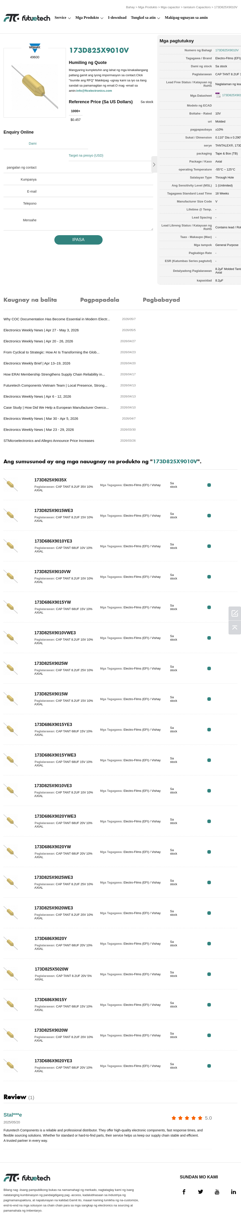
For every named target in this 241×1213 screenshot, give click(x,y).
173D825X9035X (46, 443)
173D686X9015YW (48, 565)
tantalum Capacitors (197, 5)
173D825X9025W (47, 626)
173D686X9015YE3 (49, 687)
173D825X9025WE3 (49, 840)
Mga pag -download (198, 1196)
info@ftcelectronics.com (94, 93)
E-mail (31, 187)
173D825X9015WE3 (49, 473)
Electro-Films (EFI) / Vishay (208, 55)
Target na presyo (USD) (90, 151)
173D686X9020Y (46, 901)
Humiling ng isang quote (85, 1196)
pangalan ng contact (21, 163)
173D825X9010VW (48, 534)
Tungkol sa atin (143, 16)
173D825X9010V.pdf (210, 92)
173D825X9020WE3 (49, 871)
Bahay (130, 5)
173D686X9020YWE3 (51, 779)
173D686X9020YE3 (49, 1024)
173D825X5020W (47, 932)
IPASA (70, 235)
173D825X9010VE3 (49, 748)
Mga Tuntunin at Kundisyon (16, 1196)
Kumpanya (28, 175)
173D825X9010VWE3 (51, 596)
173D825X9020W (47, 993)
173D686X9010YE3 (49, 504)
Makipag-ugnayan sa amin (186, 16)
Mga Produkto (147, 5)
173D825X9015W (47, 657)
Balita (176, 1196)
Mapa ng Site (225, 1196)
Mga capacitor (170, 5)
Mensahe (29, 216)
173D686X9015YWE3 (51, 718)
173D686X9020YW (48, 810)
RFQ (223, 448)
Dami (32, 151)
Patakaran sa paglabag (52, 1196)
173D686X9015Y (46, 962)
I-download (117, 16)
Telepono (29, 199)
